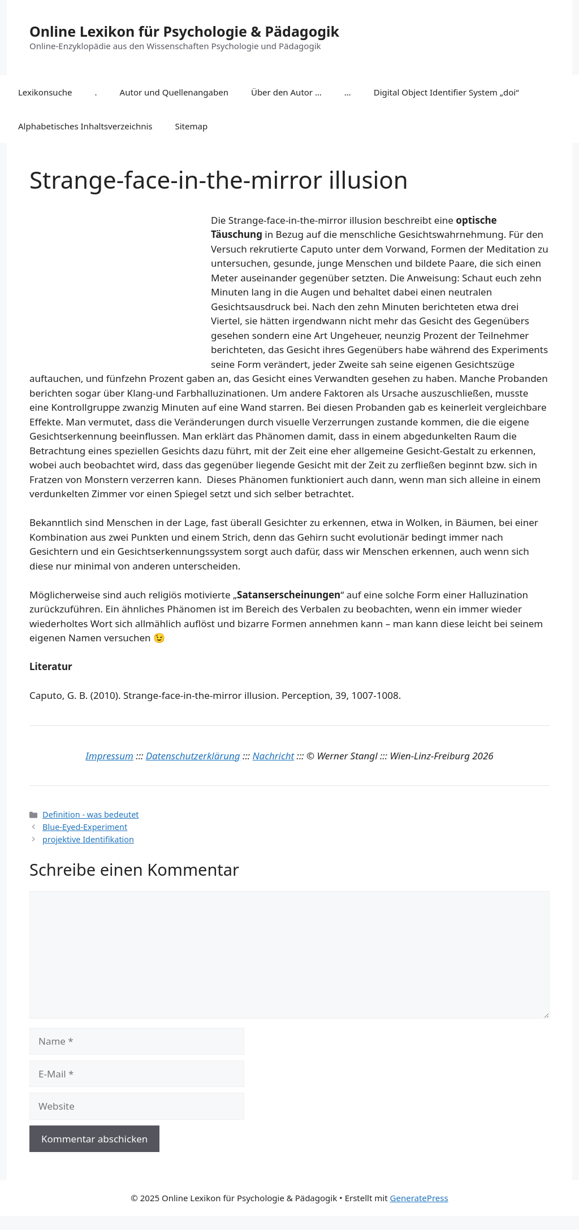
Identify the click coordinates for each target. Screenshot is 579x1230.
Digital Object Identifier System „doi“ (446, 92)
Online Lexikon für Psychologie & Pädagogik (184, 31)
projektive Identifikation (88, 839)
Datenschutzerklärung (193, 755)
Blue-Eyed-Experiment (84, 827)
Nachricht (274, 755)
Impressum (109, 755)
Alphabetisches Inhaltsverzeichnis (85, 126)
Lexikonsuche (45, 92)
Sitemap (191, 126)
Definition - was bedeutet (90, 814)
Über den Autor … (286, 92)
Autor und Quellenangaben (174, 92)
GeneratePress (419, 1197)
